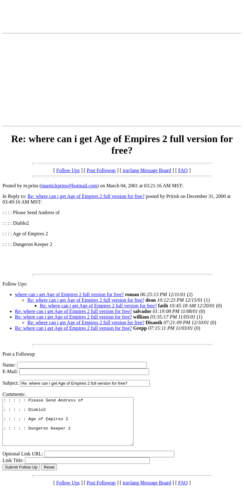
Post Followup (101, 170)
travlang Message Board (147, 170)
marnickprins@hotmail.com (69, 185)
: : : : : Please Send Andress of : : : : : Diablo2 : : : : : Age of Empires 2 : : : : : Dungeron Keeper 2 (75, 426)
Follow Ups (68, 170)
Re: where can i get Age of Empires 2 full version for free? (85, 196)
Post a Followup (18, 354)
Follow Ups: (14, 283)
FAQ (183, 170)
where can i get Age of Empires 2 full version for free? (69, 294)
